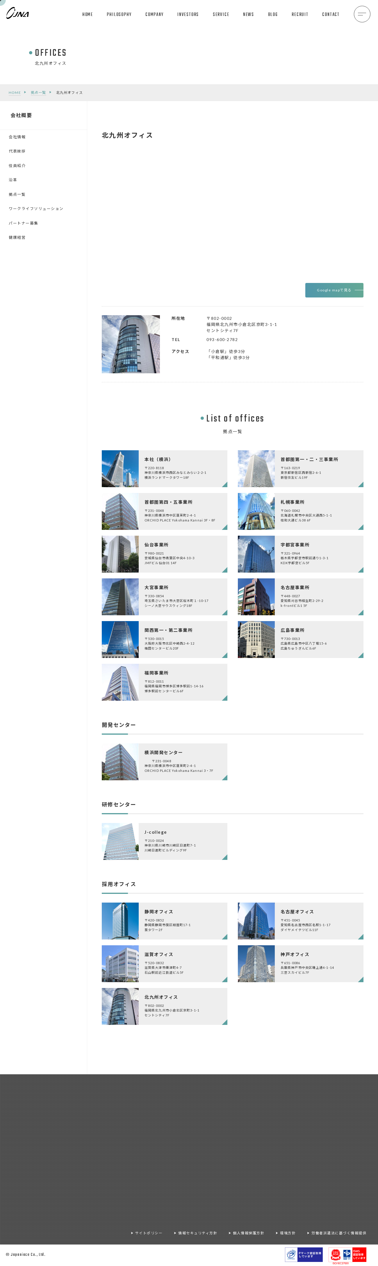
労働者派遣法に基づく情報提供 (338, 1233)
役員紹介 (17, 165)
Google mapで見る (334, 290)
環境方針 (288, 1233)
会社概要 (21, 115)
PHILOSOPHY (119, 15)
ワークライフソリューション (36, 208)
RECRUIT (300, 15)
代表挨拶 (17, 151)
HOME (87, 15)
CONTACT (331, 15)
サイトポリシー (149, 1233)
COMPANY (154, 15)
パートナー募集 (23, 223)
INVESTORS (188, 15)
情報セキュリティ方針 (197, 1233)
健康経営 (17, 237)
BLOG (273, 15)
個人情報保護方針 (248, 1233)
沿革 (13, 179)
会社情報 (17, 137)
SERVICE (221, 15)
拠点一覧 (38, 92)
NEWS (248, 15)
